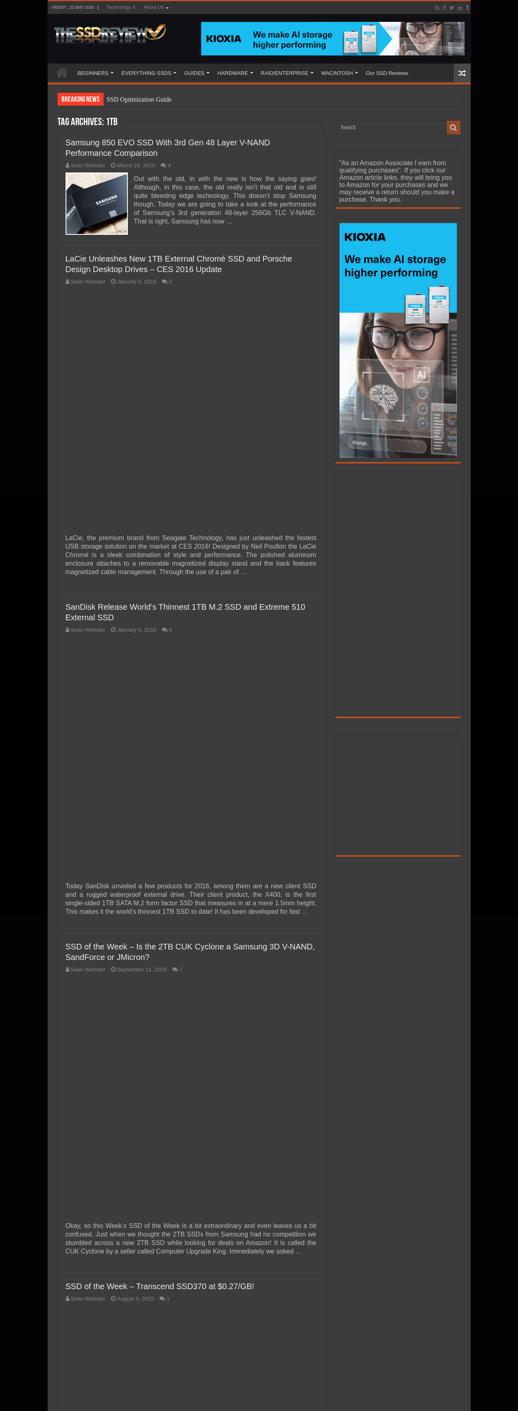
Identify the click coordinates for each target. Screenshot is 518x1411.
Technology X (121, 7)
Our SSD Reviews (387, 73)
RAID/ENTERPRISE (285, 73)
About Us (153, 7)
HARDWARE (232, 73)
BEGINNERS (93, 73)
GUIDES (194, 73)
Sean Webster (88, 165)
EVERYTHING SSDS (146, 73)
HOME (62, 72)
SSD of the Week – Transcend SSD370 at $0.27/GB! (160, 1286)
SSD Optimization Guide (139, 99)
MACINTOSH (337, 73)
